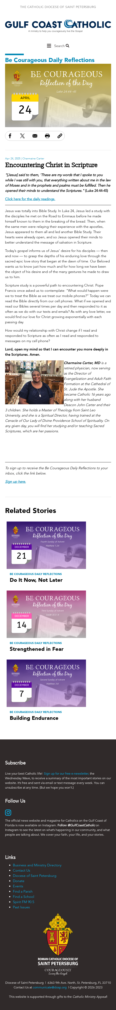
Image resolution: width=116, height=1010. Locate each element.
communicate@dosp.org (50, 987)
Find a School (23, 896)
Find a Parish (23, 891)
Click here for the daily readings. (30, 199)
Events (18, 886)
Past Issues (21, 907)
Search (61, 46)
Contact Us (21, 870)
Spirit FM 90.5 (23, 902)
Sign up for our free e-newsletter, (66, 773)
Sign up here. (15, 481)
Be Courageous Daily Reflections (50, 60)
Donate (18, 881)
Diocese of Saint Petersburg (34, 875)
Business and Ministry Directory (37, 865)
